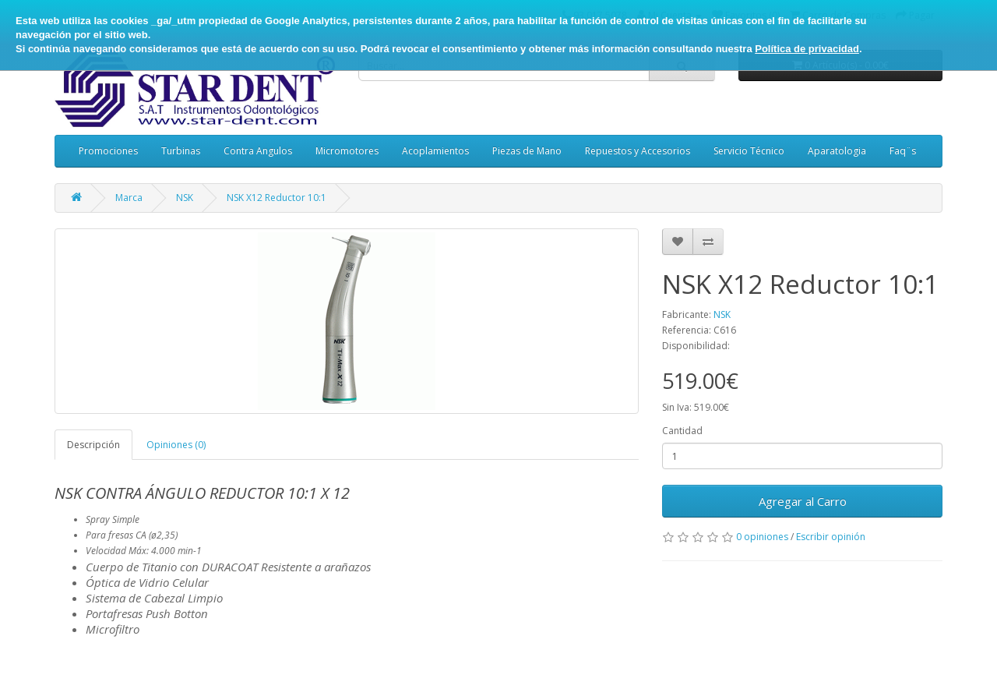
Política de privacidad (807, 49)
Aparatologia (837, 150)
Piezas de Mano (527, 150)
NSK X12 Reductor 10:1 (276, 197)
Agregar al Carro (803, 501)
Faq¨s (903, 150)
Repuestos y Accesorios (637, 150)
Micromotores (347, 150)
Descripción (93, 444)
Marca (129, 197)
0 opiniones (762, 536)
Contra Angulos (258, 150)
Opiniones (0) (176, 444)
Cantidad (682, 430)
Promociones (108, 150)
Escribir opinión (830, 536)
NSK (184, 197)
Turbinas (180, 150)
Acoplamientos (435, 150)
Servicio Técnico (748, 150)
